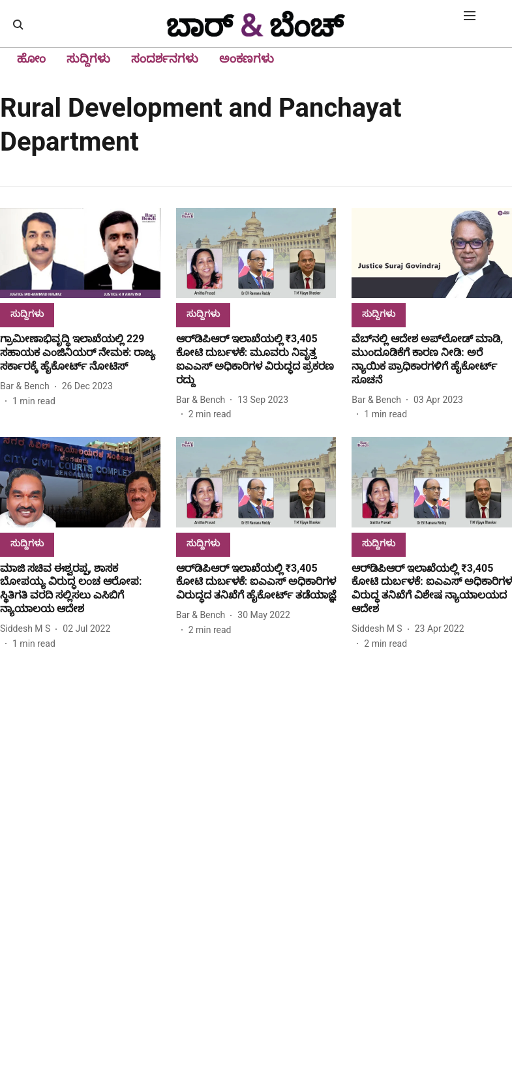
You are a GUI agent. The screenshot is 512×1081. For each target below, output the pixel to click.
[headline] (80, 353)
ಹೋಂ (31, 58)
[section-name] (27, 313)
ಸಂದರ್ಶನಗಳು (164, 58)
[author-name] (27, 386)
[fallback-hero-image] (80, 253)
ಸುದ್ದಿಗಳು (88, 58)
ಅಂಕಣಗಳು (246, 58)
